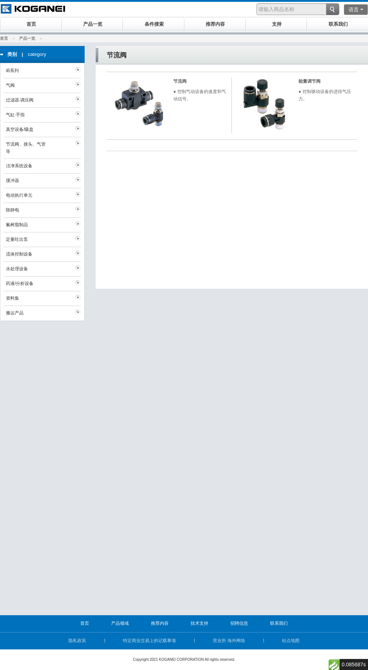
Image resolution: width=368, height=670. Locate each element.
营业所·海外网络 (229, 640)
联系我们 (279, 623)
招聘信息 (239, 623)
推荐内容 (160, 623)
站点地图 (291, 640)
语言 (355, 10)
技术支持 (199, 623)
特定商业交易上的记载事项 (149, 640)
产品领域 (120, 623)
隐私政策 (77, 640)
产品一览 (27, 38)
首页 (4, 38)
